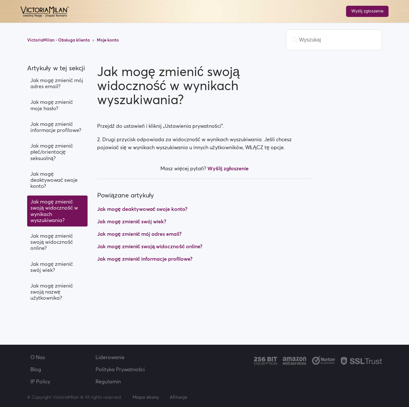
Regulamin (108, 381)
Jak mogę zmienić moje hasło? (51, 105)
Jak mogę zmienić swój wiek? (51, 267)
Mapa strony (146, 397)
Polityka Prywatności (120, 369)
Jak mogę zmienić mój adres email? (56, 83)
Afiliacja (178, 397)
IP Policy (40, 381)
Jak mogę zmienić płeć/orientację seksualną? (51, 151)
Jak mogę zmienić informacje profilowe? (55, 127)
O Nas (37, 357)
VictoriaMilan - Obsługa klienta (59, 40)
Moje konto (108, 40)
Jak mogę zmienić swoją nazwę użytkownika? (51, 291)
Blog (35, 369)
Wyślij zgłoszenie (367, 11)
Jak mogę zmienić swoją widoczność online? (51, 242)
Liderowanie (110, 357)
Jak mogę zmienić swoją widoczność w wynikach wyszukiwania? (54, 210)
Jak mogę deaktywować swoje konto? (54, 180)
